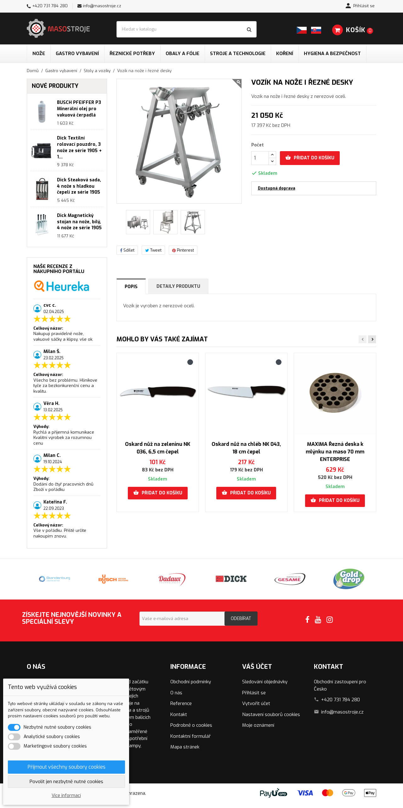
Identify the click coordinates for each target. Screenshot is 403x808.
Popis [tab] (131, 287)
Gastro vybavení (77, 53)
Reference (181, 703)
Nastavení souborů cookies (271, 714)
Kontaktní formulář (190, 736)
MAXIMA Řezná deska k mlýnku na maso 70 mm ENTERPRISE (335, 452)
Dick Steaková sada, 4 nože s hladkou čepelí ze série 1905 (79, 186)
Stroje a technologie (237, 53)
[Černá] (190, 362)
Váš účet (257, 667)
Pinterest (183, 250)
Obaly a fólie (182, 53)
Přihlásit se (254, 693)
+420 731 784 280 (50, 6)
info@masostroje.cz (102, 6)
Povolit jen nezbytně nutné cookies (66, 781)
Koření (284, 53)
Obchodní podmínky (190, 682)
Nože (38, 53)
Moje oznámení (258, 725)
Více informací (66, 796)
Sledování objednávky (264, 682)
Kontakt (178, 714)
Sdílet (127, 250)
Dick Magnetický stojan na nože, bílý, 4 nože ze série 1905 (79, 222)
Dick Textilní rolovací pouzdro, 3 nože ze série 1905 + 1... (79, 147)
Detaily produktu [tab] (178, 286)
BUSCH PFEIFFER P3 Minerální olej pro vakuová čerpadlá (79, 109)
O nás (176, 693)
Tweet (153, 250)
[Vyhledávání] (186, 29)
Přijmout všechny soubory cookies (66, 767)
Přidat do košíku (309, 158)
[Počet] (260, 158)
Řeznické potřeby (132, 53)
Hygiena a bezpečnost (332, 53)
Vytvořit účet (256, 703)
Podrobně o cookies (191, 725)
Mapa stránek (184, 747)
